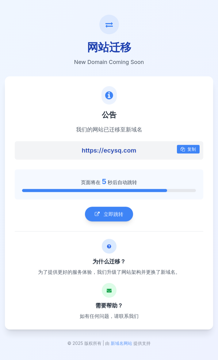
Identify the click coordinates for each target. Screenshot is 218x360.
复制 (188, 149)
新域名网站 (121, 344)
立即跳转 (109, 215)
